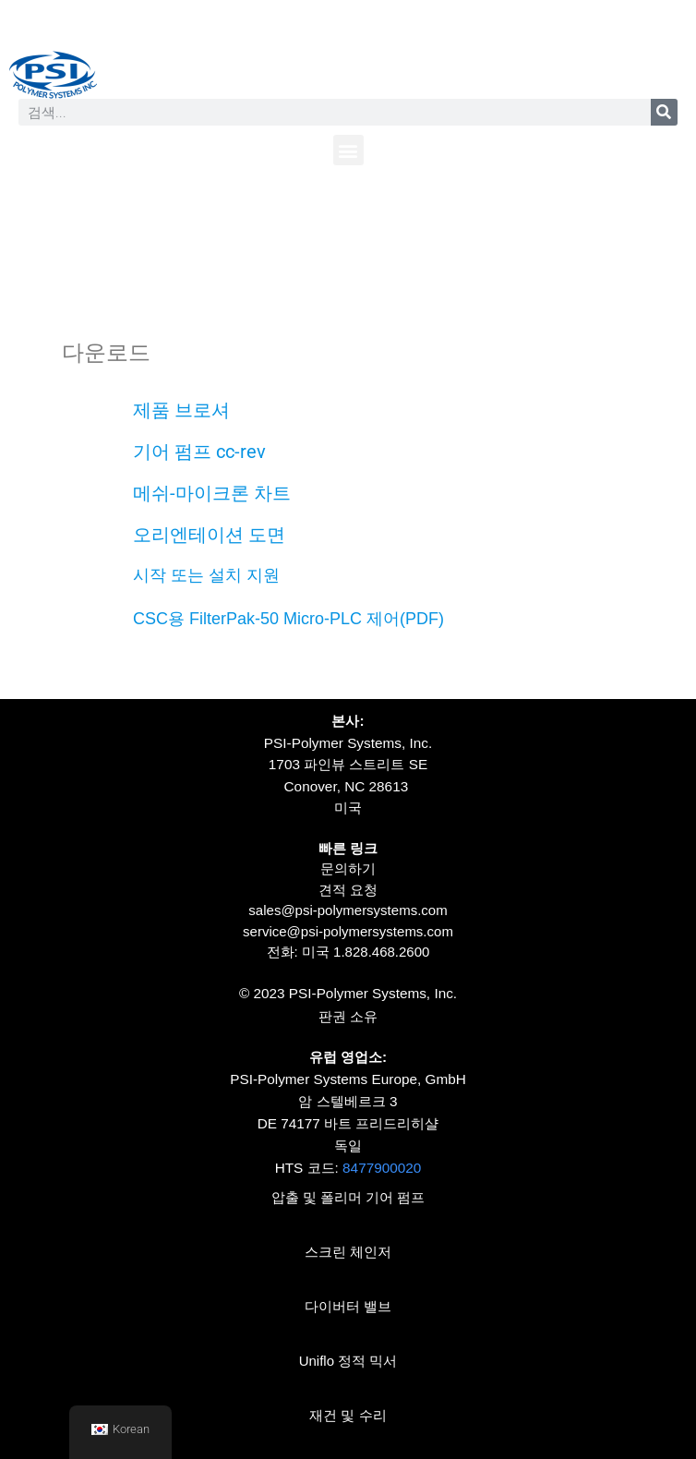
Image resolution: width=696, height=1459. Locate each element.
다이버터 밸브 (348, 1306)
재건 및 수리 (347, 1415)
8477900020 (381, 1168)
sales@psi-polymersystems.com (347, 910)
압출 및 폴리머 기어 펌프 (348, 1197)
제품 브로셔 (181, 410)
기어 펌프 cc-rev (199, 451)
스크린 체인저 (348, 1252)
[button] (348, 150)
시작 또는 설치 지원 (206, 575)
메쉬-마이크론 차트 (212, 493)
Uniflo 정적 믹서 (348, 1361)
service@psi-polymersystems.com (348, 931)
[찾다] (664, 112)
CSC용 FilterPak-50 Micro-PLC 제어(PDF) (288, 618)
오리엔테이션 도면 (209, 535)
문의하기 (348, 868)
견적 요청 (348, 890)
